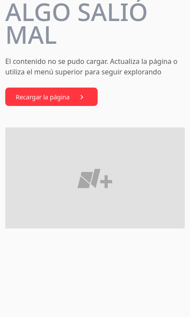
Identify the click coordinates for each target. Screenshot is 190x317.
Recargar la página (51, 97)
